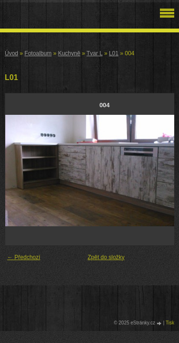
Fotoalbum (38, 53)
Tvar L (94, 53)
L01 (113, 53)
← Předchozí (23, 257)
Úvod (11, 53)
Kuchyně (69, 53)
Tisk (170, 322)
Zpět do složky (106, 257)
